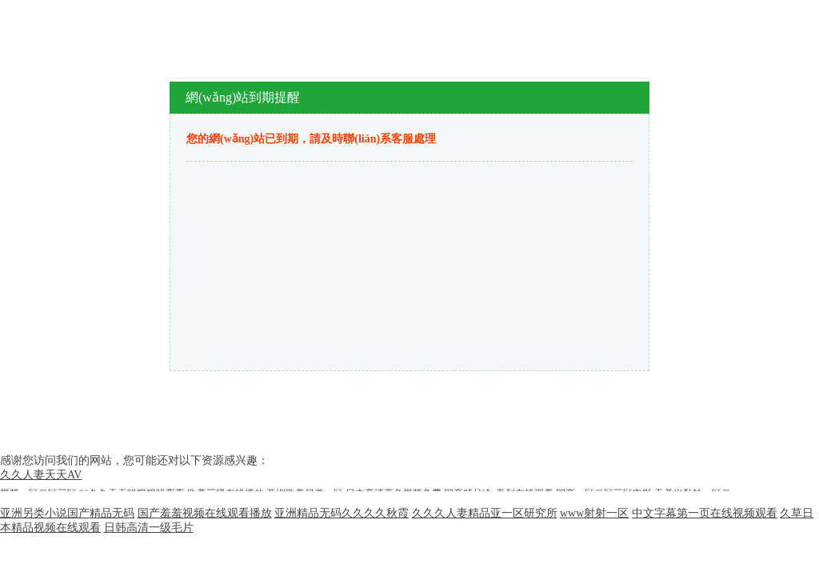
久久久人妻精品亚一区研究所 (484, 513)
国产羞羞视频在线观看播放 (205, 513)
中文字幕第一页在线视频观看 (704, 513)
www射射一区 (594, 513)
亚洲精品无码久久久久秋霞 (341, 513)
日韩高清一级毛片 (149, 528)
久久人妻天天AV (41, 475)
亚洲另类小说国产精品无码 (67, 513)
